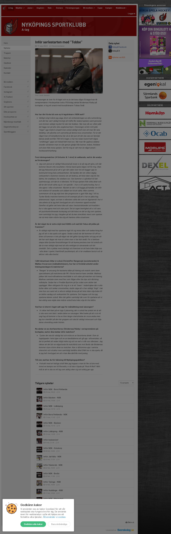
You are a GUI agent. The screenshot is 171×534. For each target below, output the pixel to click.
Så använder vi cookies (54, 517)
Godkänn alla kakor (33, 524)
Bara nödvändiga (59, 524)
